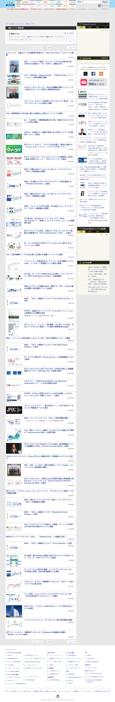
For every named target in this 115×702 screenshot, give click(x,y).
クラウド (72, 9)
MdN (67, 671)
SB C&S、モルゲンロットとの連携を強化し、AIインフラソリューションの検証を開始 (98, 97)
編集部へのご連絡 (50, 691)
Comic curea (90, 658)
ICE (86, 652)
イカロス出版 (70, 652)
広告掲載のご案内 (38, 691)
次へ (73, 47)
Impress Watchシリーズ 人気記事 (94, 229)
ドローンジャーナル (13, 668)
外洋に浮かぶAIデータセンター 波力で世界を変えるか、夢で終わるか (98, 289)
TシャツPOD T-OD (55, 662)
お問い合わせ (27, 691)
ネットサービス (59, 36)
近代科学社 (50, 677)
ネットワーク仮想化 (38, 36)
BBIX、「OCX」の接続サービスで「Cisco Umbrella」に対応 (48, 543)
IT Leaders (11, 665)
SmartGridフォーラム (32, 655)
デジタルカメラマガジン (15, 677)
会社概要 (75, 691)
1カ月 (105, 27)
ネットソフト (28, 39)
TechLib (70, 683)
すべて (11, 36)
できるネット (11, 680)
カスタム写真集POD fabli (94, 676)
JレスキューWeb (73, 665)
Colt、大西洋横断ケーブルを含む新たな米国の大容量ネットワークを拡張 (34, 254)
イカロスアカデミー (74, 668)
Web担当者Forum (13, 658)
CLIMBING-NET (54, 674)
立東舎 (51, 665)
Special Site (86, 58)
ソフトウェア (92, 9)
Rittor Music (51, 652)
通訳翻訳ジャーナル (74, 662)
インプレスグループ (86, 691)
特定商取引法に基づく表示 (102, 691)
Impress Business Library (33, 662)
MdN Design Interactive (75, 677)
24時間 (89, 27)
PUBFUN (87, 665)
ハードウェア (81, 9)
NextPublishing (30, 680)
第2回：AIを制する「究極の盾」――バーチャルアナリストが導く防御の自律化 (98, 269)
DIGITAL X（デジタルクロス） (35, 668)
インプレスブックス (31, 676)
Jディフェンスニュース (75, 658)
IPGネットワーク (90, 671)
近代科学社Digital (54, 680)
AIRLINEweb (72, 655)
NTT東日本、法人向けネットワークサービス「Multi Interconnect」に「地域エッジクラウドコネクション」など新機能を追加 (49, 221)
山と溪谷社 (50, 668)
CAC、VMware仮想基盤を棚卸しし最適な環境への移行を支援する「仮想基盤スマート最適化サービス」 (93, 169)
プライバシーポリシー (64, 691)
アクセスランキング (89, 24)
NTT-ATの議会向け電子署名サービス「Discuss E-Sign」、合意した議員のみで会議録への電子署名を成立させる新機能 (98, 107)
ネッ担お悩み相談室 (13, 671)
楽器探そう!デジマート (56, 658)
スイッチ (17, 36)
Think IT (10, 655)
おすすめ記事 (87, 263)
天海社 (89, 655)
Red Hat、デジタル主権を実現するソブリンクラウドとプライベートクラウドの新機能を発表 (93, 177)
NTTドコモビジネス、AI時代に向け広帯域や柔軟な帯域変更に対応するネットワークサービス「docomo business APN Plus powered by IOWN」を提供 (49, 481)
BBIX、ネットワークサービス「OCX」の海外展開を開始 (46, 418)
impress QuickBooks (93, 662)
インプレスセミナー (31, 665)
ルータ (23, 36)
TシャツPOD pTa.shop (94, 673)
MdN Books (71, 674)
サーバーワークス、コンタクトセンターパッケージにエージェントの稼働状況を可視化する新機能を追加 (93, 140)
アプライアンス (13, 39)
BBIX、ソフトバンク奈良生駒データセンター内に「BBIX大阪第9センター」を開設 (38, 338)
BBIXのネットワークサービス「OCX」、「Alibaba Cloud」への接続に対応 (35, 537)
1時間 (81, 27)
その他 (21, 39)
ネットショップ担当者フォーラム (35, 658)
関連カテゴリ (15, 34)
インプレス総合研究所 (14, 662)
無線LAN (29, 36)
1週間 (97, 27)
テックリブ (69, 680)
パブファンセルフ (92, 667)
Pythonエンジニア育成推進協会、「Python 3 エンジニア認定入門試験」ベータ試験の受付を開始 (92, 208)
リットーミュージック (55, 655)
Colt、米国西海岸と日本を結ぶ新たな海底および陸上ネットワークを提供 (34, 113)
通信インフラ (49, 36)
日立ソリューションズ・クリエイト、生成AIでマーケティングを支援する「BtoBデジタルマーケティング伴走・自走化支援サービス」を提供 (98, 126)
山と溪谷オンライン (55, 671)
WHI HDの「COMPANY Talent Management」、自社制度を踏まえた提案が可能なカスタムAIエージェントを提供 (98, 150)
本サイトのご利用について (13, 691)
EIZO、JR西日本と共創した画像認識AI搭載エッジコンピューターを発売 (98, 185)
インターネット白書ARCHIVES (17, 683)
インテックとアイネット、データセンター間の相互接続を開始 (48, 620)
